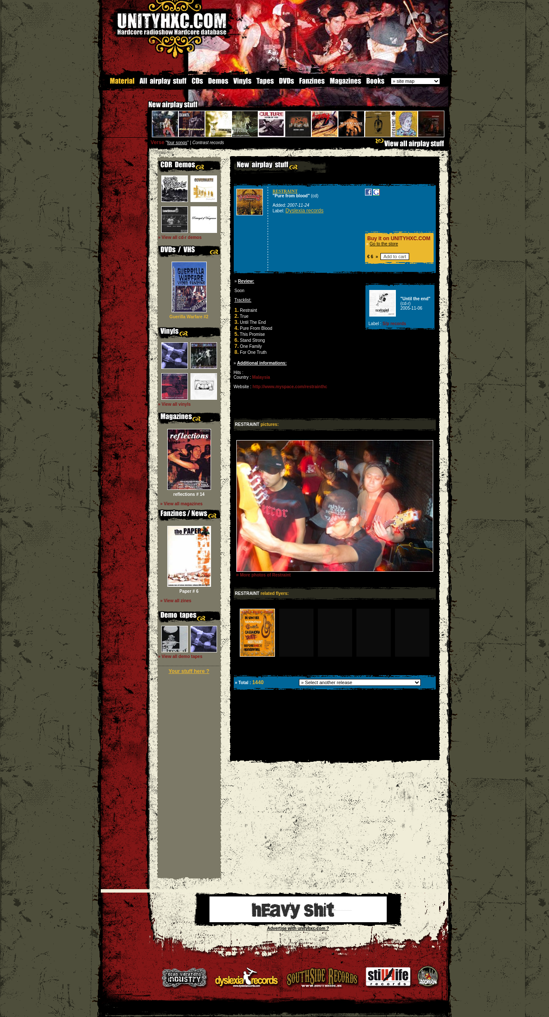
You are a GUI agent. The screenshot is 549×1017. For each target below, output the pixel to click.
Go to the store (384, 243)
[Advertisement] (334, 753)
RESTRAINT (285, 190)
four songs (177, 142)
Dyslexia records (305, 210)
